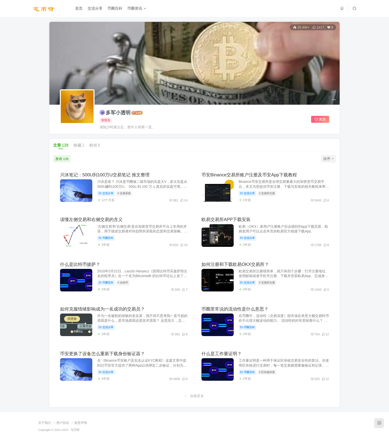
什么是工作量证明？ (221, 353)
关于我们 (44, 423)
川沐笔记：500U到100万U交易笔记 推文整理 (105, 174)
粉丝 (94, 145)
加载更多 (194, 396)
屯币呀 (75, 429)
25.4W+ (301, 27)
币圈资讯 (136, 8)
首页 (79, 8)
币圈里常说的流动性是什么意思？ (234, 309)
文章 (60, 145)
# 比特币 (123, 282)
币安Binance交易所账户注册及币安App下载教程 (249, 174)
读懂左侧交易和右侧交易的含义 (91, 219)
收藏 (78, 145)
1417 (318, 27)
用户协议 (62, 423)
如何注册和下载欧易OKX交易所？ (235, 264)
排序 (328, 159)
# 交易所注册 (267, 193)
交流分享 (95, 8)
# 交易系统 (124, 193)
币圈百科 (114, 8)
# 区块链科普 (267, 372)
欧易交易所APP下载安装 (226, 219)
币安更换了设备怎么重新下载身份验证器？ (102, 353)
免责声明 (80, 423)
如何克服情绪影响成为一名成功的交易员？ (102, 309)
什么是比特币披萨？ (80, 264)
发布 (61, 159)
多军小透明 (114, 112)
